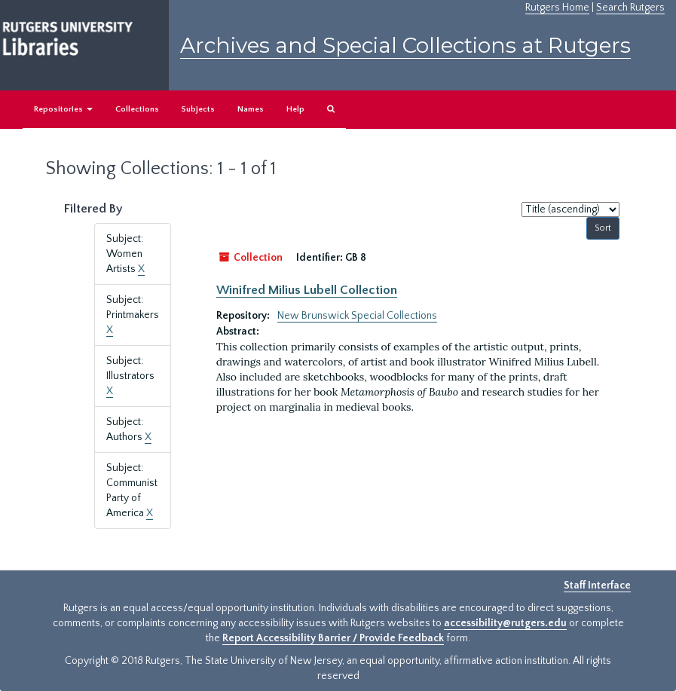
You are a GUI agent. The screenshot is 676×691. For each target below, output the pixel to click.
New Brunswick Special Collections (357, 316)
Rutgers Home (557, 8)
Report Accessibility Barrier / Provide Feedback (333, 638)
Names (250, 109)
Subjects (198, 109)
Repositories (63, 109)
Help (295, 109)
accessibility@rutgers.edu (505, 623)
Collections (137, 109)
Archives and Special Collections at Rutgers (405, 45)
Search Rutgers (630, 8)
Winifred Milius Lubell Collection (306, 290)
